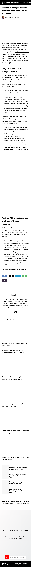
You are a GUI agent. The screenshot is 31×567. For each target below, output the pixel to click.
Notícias (19, 2)
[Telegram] (18, 276)
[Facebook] (4, 276)
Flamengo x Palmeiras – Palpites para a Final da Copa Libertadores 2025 (18, 476)
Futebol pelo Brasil (16, 501)
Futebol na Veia (6, 501)
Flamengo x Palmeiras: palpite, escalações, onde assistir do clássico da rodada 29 (17, 483)
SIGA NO (10, 546)
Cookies (11, 538)
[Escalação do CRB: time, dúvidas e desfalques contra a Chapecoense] (15, 419)
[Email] (4, 280)
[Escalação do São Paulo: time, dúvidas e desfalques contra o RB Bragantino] (15, 365)
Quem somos (8, 537)
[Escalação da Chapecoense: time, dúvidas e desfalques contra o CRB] (15, 392)
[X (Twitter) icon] (15, 312)
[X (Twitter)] (11, 276)
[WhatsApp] (24, 276)
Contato (16, 537)
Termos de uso (18, 538)
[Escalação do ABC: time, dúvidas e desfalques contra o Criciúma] (15, 446)
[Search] (28, 2)
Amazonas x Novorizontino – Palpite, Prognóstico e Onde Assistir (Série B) (18, 491)
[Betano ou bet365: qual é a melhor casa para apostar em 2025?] (15, 331)
